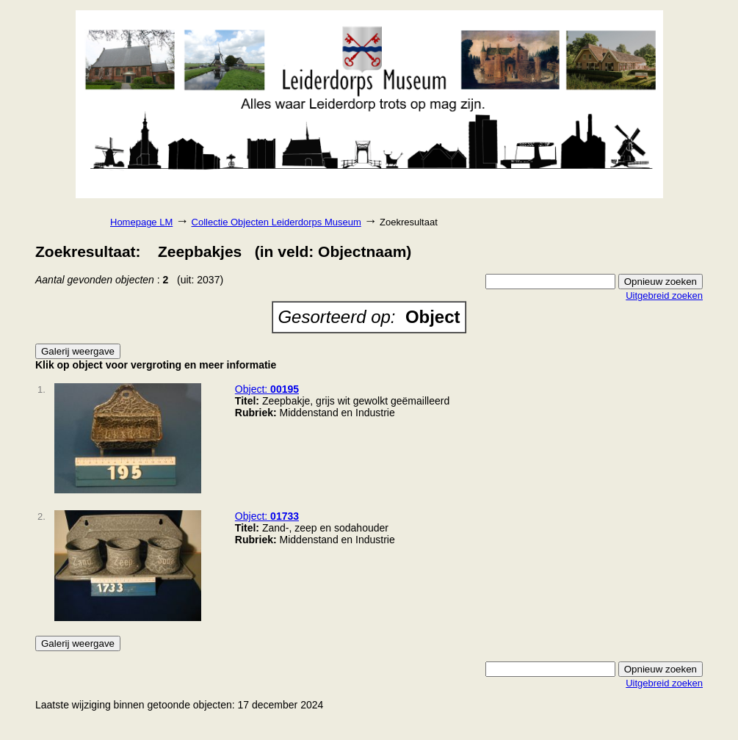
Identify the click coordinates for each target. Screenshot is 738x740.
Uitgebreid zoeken (664, 295)
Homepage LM (141, 222)
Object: (267, 389)
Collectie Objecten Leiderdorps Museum (276, 222)
